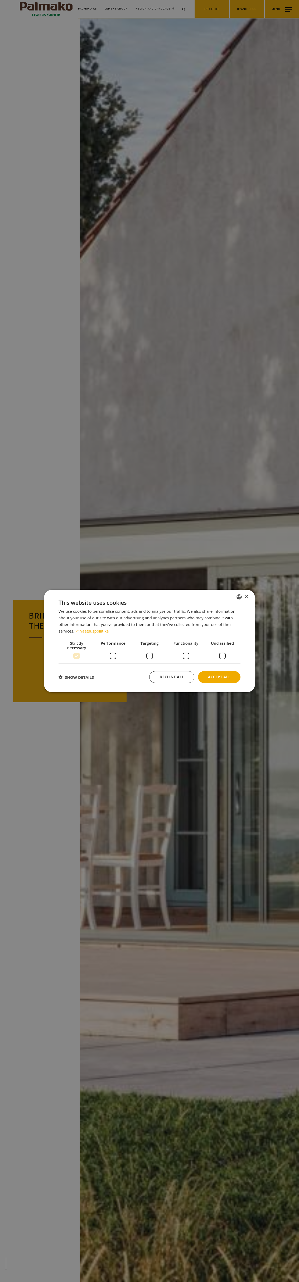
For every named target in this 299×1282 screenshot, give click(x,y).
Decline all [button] (172, 676)
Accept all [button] (219, 676)
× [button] (246, 596)
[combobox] (239, 597)
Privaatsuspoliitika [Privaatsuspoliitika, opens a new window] (92, 631)
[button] (76, 677)
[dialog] (149, 641)
